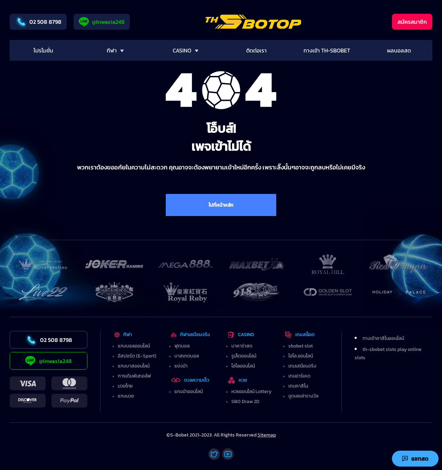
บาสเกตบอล (186, 356)
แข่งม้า (181, 366)
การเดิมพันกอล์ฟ (134, 376)
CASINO (241, 334)
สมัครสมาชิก (412, 22)
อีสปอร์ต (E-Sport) (137, 356)
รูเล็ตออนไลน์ (243, 356)
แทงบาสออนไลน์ (134, 366)
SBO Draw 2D (245, 401)
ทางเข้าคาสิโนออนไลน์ (383, 338)
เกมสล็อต (300, 334)
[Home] (253, 22)
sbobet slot (300, 346)
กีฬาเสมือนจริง (190, 334)
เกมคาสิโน (298, 386)
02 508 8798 (38, 22)
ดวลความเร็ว (190, 380)
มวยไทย (125, 386)
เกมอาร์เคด (299, 376)
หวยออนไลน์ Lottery (251, 391)
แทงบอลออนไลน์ (134, 346)
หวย (237, 380)
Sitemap (267, 435)
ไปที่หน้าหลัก (221, 205)
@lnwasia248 (102, 22)
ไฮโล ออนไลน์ (300, 356)
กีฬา (123, 334)
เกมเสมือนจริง (302, 366)
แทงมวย (126, 396)
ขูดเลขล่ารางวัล (303, 396)
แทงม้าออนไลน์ (188, 391)
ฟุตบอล (182, 346)
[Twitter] (214, 454)
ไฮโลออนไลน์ (243, 366)
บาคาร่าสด (241, 346)
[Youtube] (228, 454)
